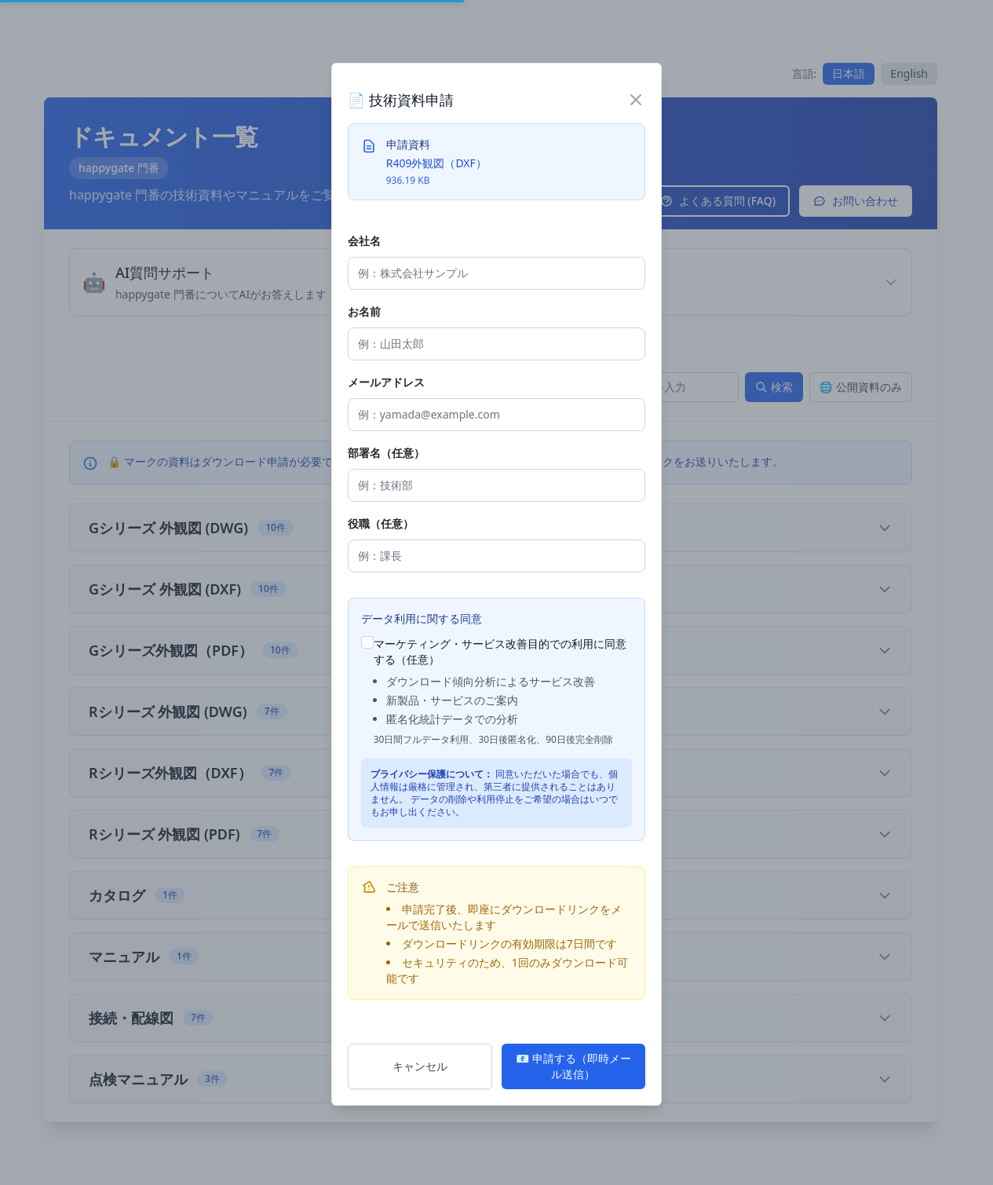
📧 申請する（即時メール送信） (573, 1066)
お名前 (364, 311)
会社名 (364, 240)
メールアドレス (386, 382)
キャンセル (419, 1066)
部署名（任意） (386, 452)
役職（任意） (381, 523)
